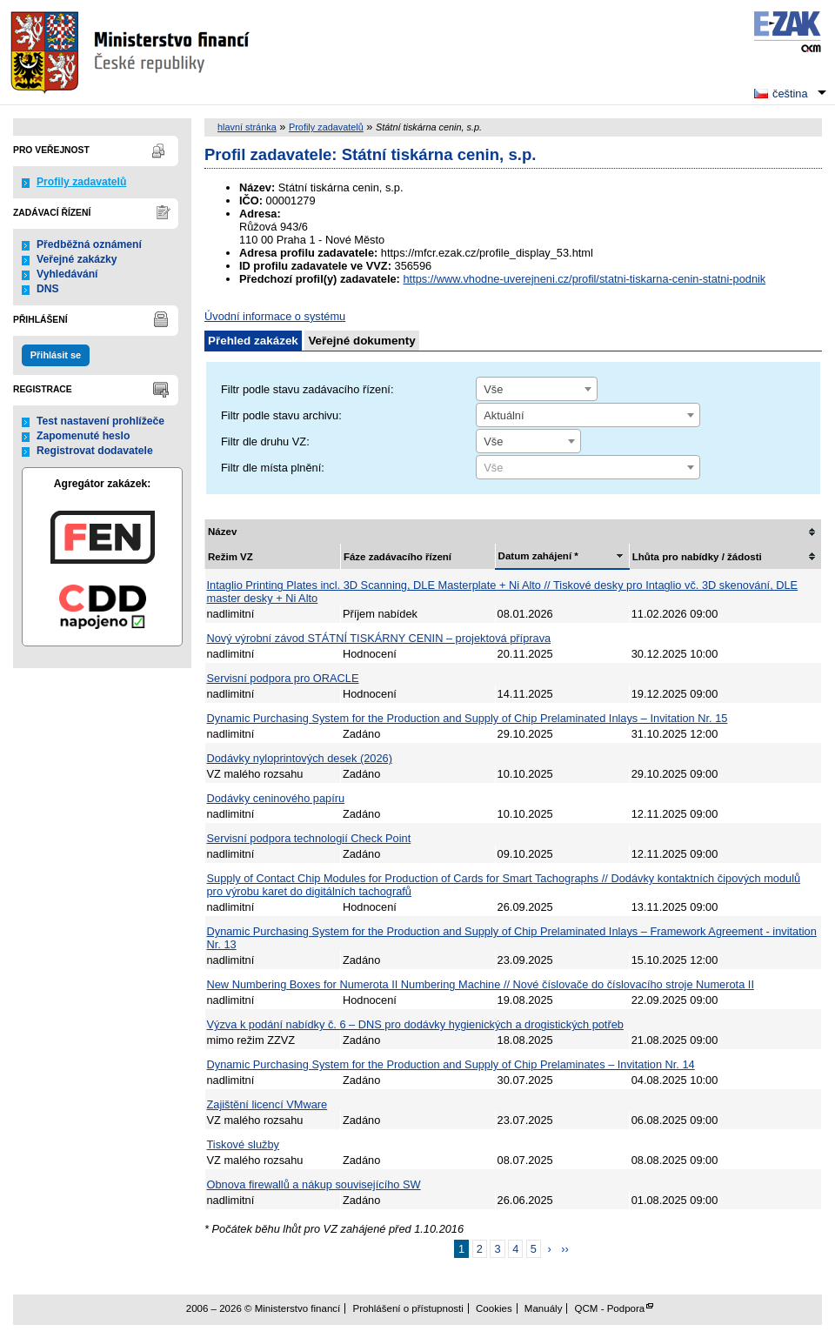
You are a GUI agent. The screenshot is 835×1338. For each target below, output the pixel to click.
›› (565, 1248)
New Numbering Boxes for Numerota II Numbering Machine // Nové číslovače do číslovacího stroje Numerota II (480, 984)
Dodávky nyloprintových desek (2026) (299, 758)
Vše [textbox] (493, 389)
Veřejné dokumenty (361, 340)
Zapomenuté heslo (83, 436)
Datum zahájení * (538, 556)
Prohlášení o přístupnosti (407, 1308)
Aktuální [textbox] (504, 415)
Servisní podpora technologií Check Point (309, 838)
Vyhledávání (67, 274)
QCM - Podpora (610, 1308)
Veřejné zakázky (77, 259)
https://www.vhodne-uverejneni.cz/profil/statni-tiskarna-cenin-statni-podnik (584, 278)
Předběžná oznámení (89, 244)
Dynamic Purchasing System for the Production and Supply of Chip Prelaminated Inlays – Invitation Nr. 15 (467, 718)
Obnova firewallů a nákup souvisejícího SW (314, 1184)
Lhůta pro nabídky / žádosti (697, 557)
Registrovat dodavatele (95, 451)
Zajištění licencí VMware (267, 1104)
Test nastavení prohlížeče (100, 421)
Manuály (543, 1308)
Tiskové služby (243, 1144)
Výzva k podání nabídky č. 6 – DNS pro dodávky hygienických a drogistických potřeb (415, 1024)
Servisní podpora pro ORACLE (283, 678)
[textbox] (588, 468)
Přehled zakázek (253, 340)
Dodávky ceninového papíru (276, 798)
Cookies (494, 1308)
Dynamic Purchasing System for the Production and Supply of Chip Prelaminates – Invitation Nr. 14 (451, 1064)
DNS (48, 289)
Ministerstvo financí (132, 52)
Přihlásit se (55, 355)
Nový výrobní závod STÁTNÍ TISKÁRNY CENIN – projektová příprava (379, 638)
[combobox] (537, 389)
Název (222, 531)
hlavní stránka (247, 127)
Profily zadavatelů (81, 182)
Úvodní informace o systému (274, 316)
